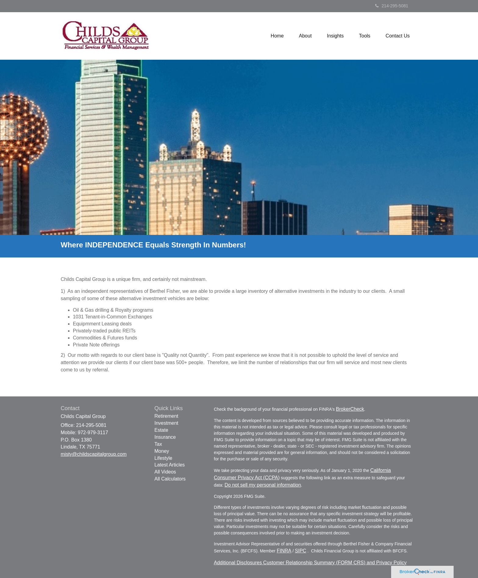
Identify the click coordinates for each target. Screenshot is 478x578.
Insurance (165, 437)
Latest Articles (170, 464)
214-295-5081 (391, 5)
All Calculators (170, 478)
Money (162, 451)
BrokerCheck (350, 409)
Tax (158, 444)
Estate (161, 430)
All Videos (165, 471)
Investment (166, 423)
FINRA (284, 550)
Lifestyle (164, 458)
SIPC (300, 550)
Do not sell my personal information (263, 485)
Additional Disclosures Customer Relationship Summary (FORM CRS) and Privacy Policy (310, 562)
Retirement (166, 416)
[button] (305, 36)
